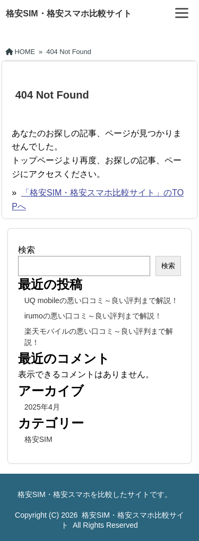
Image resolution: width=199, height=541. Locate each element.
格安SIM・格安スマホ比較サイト (68, 13)
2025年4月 (42, 407)
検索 (26, 249)
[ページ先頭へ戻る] (180, 517)
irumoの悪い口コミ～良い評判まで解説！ (93, 316)
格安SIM (38, 439)
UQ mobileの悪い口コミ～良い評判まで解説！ (101, 300)
